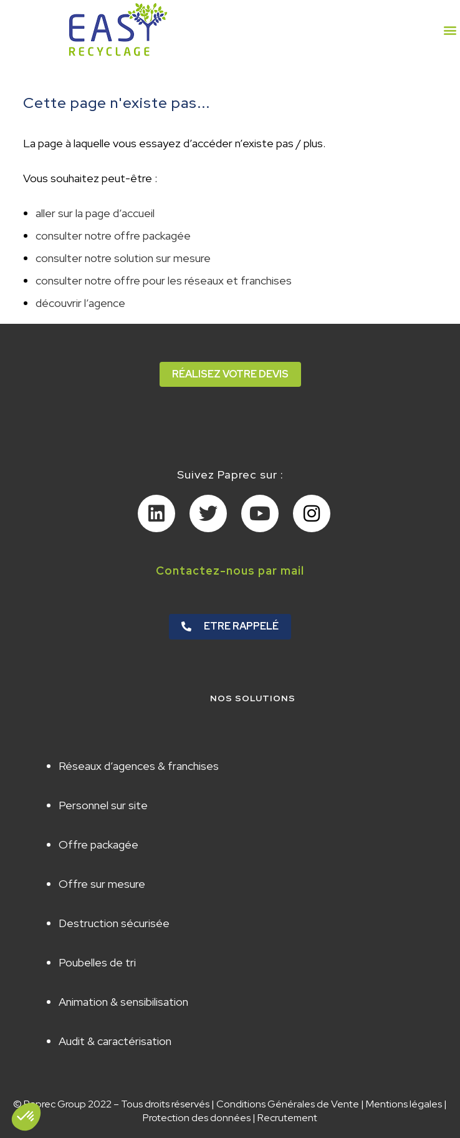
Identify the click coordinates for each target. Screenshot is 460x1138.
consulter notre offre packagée (113, 235)
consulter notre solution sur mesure (123, 258)
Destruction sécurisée (114, 923)
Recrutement (287, 1117)
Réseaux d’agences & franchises (139, 766)
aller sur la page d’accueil (95, 213)
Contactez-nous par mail (230, 570)
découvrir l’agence (80, 303)
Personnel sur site (103, 805)
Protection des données (197, 1117)
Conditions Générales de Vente (287, 1104)
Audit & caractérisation (115, 1041)
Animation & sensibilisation (123, 1002)
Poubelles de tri (97, 962)
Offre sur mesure (102, 884)
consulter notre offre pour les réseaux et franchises (164, 280)
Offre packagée (98, 844)
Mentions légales (404, 1104)
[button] (449, 29)
